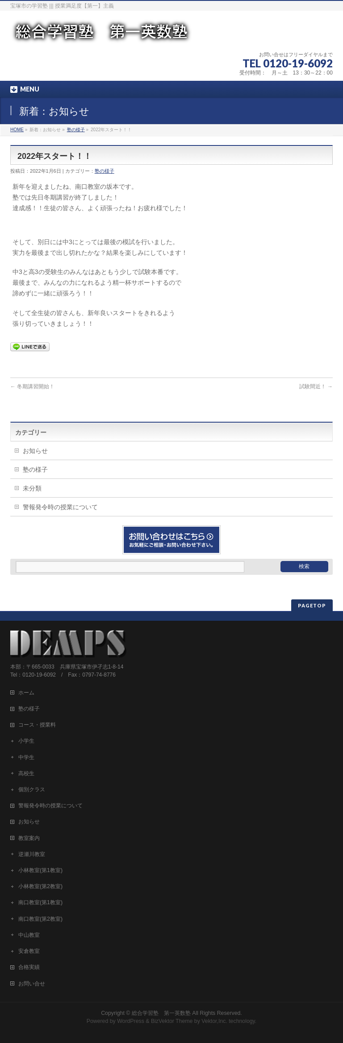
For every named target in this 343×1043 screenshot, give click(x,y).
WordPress (130, 1021)
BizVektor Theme (172, 1021)
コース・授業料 (37, 725)
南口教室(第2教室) (40, 919)
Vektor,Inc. (214, 1021)
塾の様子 (76, 129)
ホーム (26, 693)
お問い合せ (31, 984)
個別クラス (31, 789)
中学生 (26, 757)
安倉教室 (29, 951)
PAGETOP (312, 605)
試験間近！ (316, 386)
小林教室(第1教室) (40, 870)
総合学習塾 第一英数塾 (161, 1013)
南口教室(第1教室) (40, 902)
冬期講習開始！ (32, 386)
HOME (17, 129)
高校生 (26, 773)
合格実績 (29, 967)
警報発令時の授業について (60, 507)
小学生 (26, 741)
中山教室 (29, 935)
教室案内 (29, 838)
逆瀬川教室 (31, 854)
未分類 (32, 488)
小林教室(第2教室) (40, 886)
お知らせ (35, 450)
